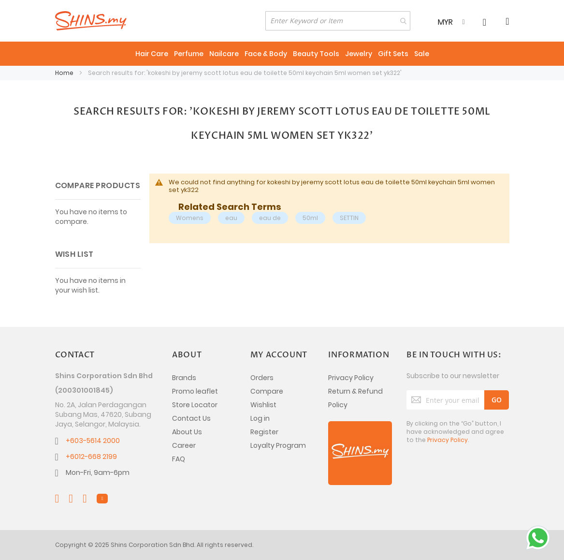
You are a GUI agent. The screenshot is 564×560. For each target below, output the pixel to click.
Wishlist (263, 405)
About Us (187, 432)
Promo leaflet (195, 391)
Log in (260, 418)
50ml (310, 218)
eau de (270, 218)
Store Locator (194, 405)
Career (184, 445)
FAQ (178, 459)
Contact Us (191, 418)
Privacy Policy (351, 378)
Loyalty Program (278, 445)
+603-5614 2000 (93, 440)
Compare (266, 391)
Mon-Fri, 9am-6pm (98, 472)
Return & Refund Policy (355, 398)
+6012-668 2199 (91, 456)
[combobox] (337, 20)
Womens (189, 218)
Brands (184, 378)
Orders (262, 378)
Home (65, 73)
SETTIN (349, 218)
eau (231, 218)
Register (264, 432)
